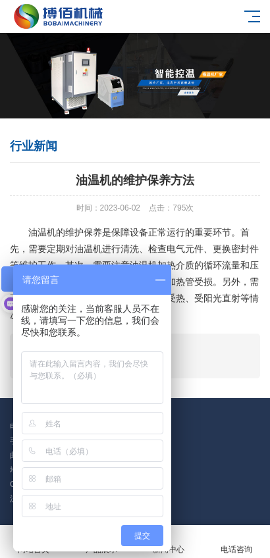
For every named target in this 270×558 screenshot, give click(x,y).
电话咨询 (237, 542)
